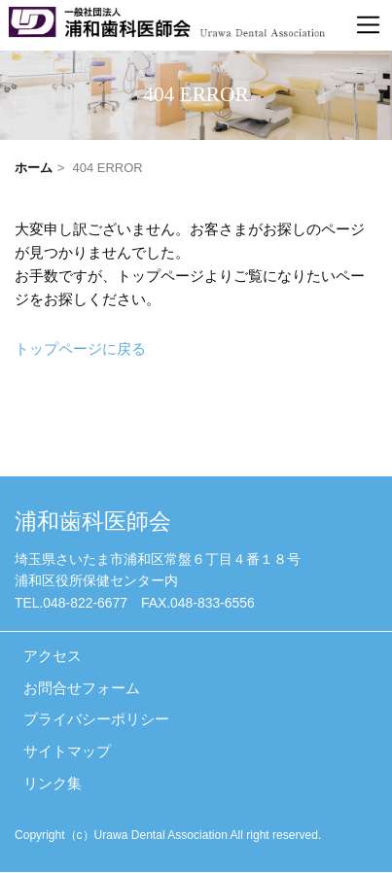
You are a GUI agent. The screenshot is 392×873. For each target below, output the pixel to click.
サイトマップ (67, 751)
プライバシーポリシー (96, 719)
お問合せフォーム (81, 687)
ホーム (34, 167)
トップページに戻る (80, 350)
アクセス (52, 655)
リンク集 (52, 783)
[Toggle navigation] (368, 25)
